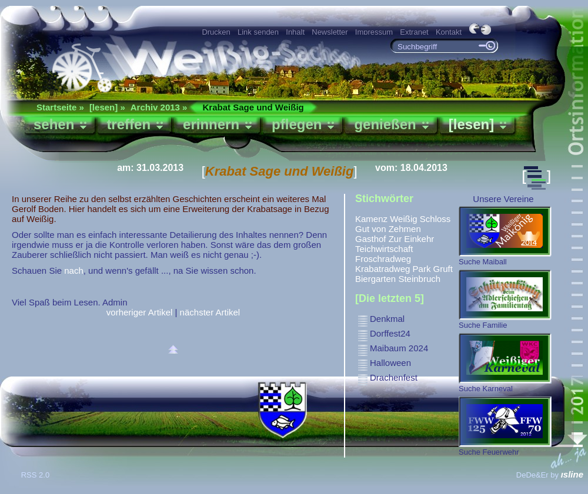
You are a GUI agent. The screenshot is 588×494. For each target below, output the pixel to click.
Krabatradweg (382, 269)
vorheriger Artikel (139, 312)
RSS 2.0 (36, 475)
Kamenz (371, 219)
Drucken (216, 32)
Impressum (374, 32)
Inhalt (295, 32)
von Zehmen (396, 229)
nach (73, 270)
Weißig (403, 219)
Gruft (443, 269)
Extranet (414, 32)
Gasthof (370, 239)
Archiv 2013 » (159, 107)
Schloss (435, 219)
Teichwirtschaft (384, 249)
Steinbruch (419, 279)
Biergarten (375, 279)
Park (422, 269)
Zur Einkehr (412, 239)
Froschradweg (383, 259)
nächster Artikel (210, 312)
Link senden (258, 32)
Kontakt (449, 32)
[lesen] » (107, 107)
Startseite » (60, 107)
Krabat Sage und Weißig (252, 107)
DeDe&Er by (549, 475)
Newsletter (330, 32)
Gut (362, 229)
